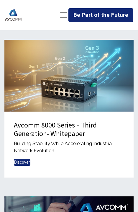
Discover (22, 162)
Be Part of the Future (100, 14)
